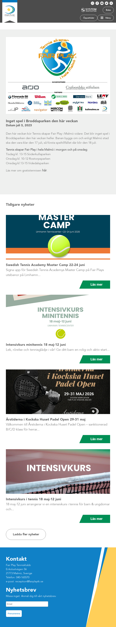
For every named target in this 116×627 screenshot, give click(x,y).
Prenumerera (14, 613)
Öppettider (88, 17)
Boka (108, 10)
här (44, 170)
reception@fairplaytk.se (29, 581)
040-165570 (22, 577)
